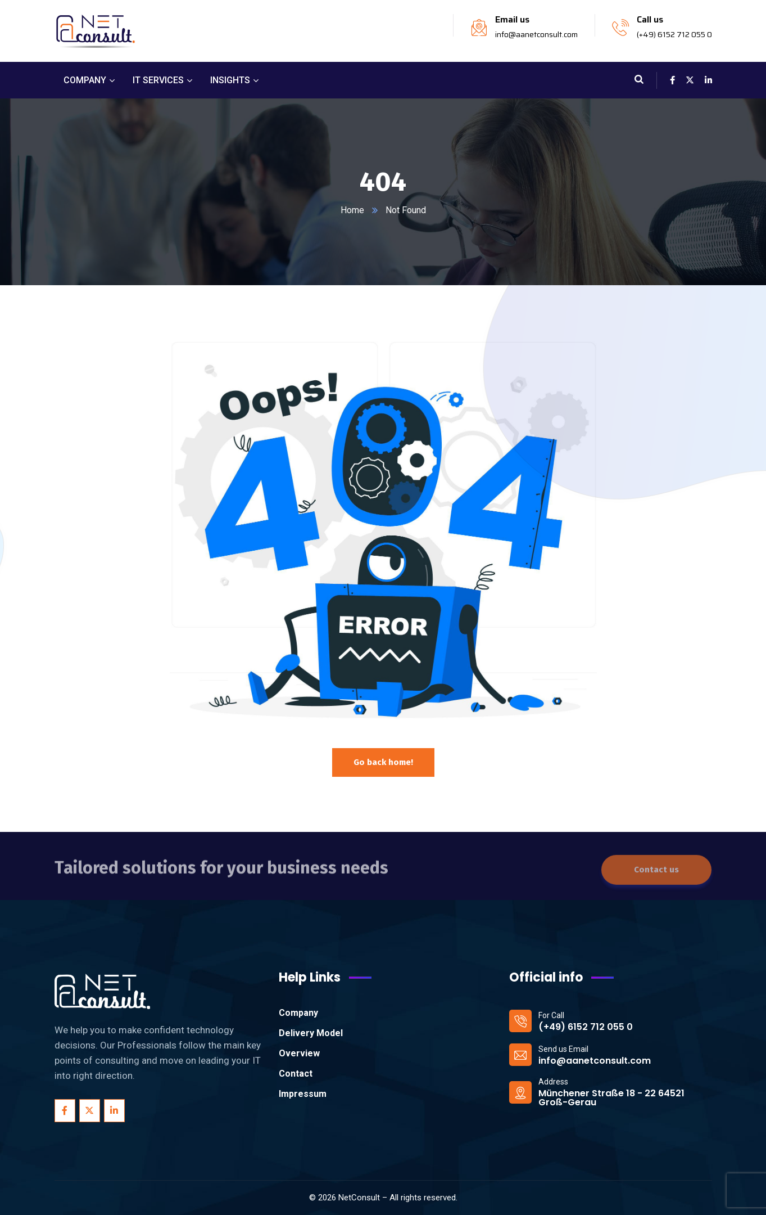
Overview (299, 1053)
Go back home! (383, 762)
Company (298, 1012)
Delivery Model (311, 1033)
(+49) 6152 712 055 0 (674, 34)
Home (352, 210)
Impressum (303, 1093)
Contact (295, 1073)
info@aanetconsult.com (536, 34)
